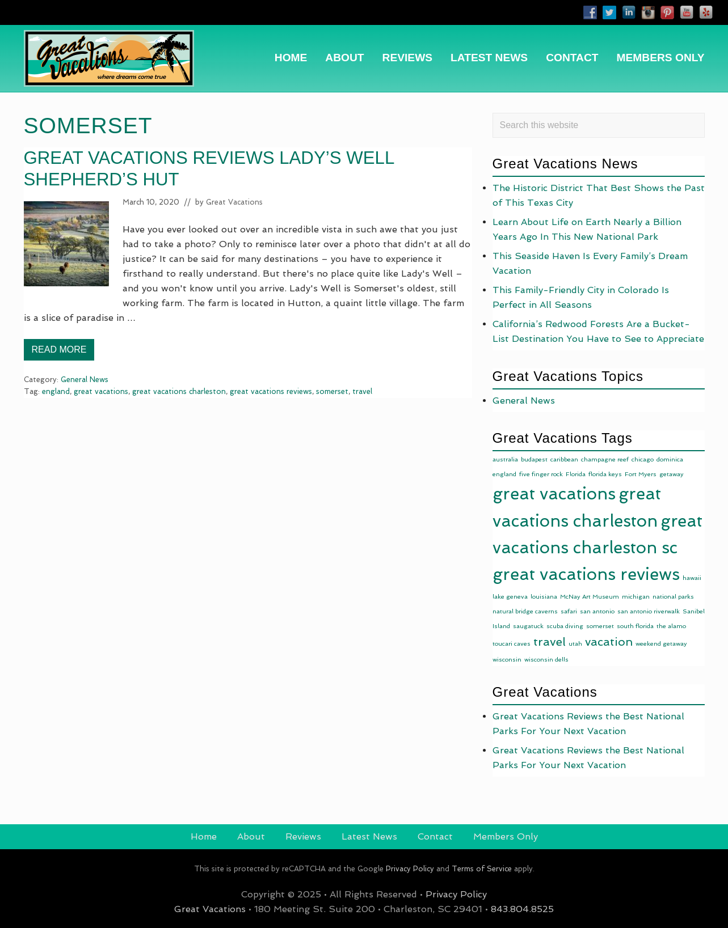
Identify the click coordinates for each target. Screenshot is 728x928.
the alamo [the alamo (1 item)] (671, 626)
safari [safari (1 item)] (569, 611)
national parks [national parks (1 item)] (673, 596)
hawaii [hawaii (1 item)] (692, 578)
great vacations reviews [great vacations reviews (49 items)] (586, 574)
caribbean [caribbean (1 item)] (564, 459)
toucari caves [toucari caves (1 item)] (512, 643)
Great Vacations (210, 909)
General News (84, 379)
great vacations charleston (179, 391)
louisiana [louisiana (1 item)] (544, 596)
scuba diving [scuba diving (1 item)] (564, 626)
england (56, 391)
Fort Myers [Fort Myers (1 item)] (641, 474)
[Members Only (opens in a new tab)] (505, 836)
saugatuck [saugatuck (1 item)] (528, 626)
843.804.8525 (522, 909)
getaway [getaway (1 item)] (671, 474)
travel (362, 391)
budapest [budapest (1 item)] (534, 459)
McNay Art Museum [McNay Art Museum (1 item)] (589, 596)
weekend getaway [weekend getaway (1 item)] (661, 643)
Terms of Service (482, 869)
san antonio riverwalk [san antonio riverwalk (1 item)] (648, 611)
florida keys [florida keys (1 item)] (605, 474)
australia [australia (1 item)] (505, 459)
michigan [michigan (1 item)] (636, 596)
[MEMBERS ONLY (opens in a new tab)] (661, 57)
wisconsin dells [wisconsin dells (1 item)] (546, 659)
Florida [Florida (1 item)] (576, 474)
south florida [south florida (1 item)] (635, 626)
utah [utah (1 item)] (575, 643)
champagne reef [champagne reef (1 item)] (605, 459)
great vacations (101, 391)
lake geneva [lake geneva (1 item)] (510, 596)
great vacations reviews (271, 391)
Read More (59, 353)
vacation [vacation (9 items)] (609, 642)
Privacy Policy (410, 869)
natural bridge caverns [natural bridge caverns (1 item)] (525, 611)
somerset (332, 391)
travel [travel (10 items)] (549, 642)
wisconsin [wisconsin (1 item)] (507, 659)
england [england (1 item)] (504, 474)
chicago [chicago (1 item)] (643, 459)
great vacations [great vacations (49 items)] (554, 493)
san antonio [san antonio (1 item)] (597, 611)
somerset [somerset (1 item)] (600, 626)
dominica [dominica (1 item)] (670, 459)
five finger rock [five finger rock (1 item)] (541, 474)
